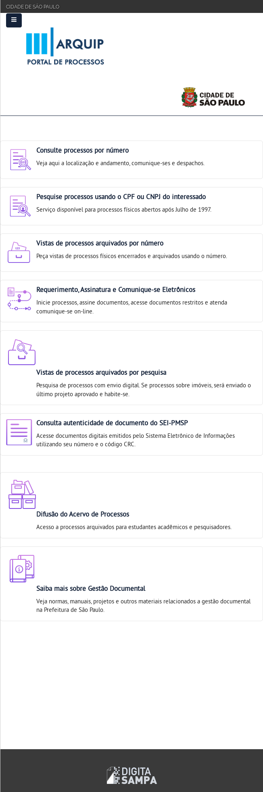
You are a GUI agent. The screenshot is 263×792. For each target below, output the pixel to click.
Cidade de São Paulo (32, 6)
